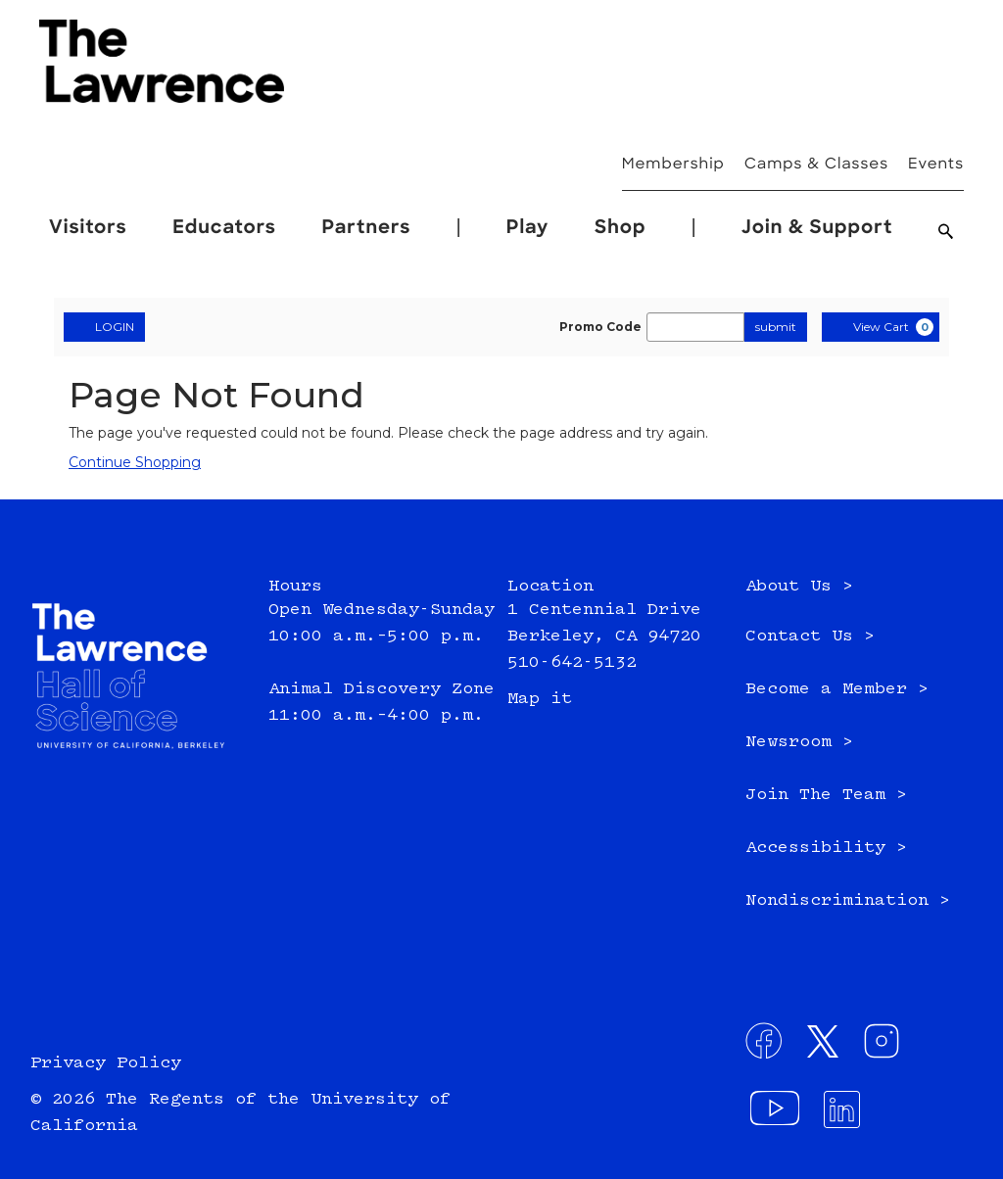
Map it (539, 699)
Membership (673, 165)
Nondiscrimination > (847, 901)
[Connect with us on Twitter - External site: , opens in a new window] (828, 1046)
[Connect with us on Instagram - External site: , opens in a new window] (887, 1047)
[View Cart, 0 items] (880, 327)
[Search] (946, 234)
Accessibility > (826, 848)
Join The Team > (826, 795)
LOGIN (104, 326)
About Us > (799, 586)
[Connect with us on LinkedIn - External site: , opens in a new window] (848, 1115)
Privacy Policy (105, 1063)
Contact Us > (810, 636)
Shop (620, 228)
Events (936, 165)
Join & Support (816, 228)
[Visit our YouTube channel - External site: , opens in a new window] (777, 1115)
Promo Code (600, 327)
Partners (366, 228)
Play (527, 228)
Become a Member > (837, 689)
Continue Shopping (135, 462)
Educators (224, 228)
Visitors (88, 228)
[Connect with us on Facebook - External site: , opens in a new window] (770, 1047)
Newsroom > (799, 742)
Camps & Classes (816, 165)
